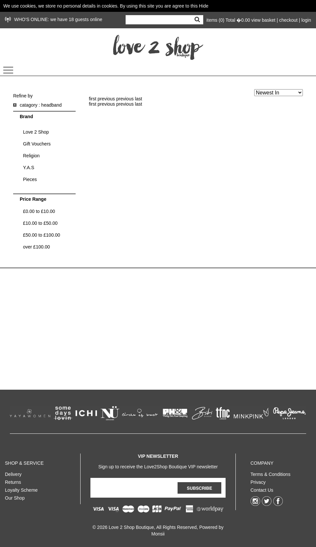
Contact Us (262, 488)
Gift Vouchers (37, 143)
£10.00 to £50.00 (40, 223)
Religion (31, 155)
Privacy (258, 481)
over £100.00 (36, 246)
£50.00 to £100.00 (41, 235)
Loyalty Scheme (21, 488)
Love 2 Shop (36, 132)
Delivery (13, 473)
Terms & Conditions (270, 473)
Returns (13, 481)
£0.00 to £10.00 (39, 211)
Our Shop (15, 496)
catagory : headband (41, 105)
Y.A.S (28, 167)
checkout (288, 20)
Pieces (30, 179)
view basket (263, 20)
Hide (203, 6)
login (306, 20)
